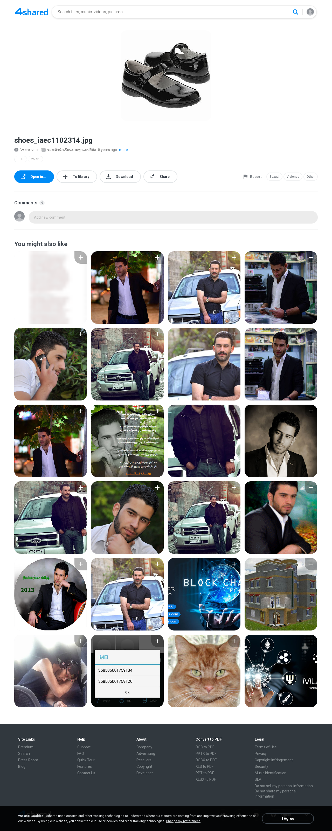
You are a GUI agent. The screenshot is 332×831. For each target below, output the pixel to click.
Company (144, 747)
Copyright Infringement (274, 760)
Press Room (28, 760)
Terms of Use (266, 747)
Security (261, 766)
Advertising (145, 753)
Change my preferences (183, 821)
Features (84, 766)
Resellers (143, 760)
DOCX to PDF (206, 760)
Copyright (144, 766)
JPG (20, 159)
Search (24, 753)
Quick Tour (86, 760)
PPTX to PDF (206, 753)
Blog (21, 766)
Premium (25, 747)
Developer (144, 773)
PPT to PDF (205, 773)
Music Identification (270, 773)
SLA (258, 779)
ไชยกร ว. (24, 150)
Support (84, 747)
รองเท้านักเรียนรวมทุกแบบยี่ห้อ (69, 150)
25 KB (35, 159)
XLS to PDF (204, 766)
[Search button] (295, 12)
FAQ (80, 753)
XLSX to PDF (206, 779)
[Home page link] (31, 12)
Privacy (261, 753)
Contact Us (86, 773)
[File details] (50, 287)
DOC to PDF (205, 747)
